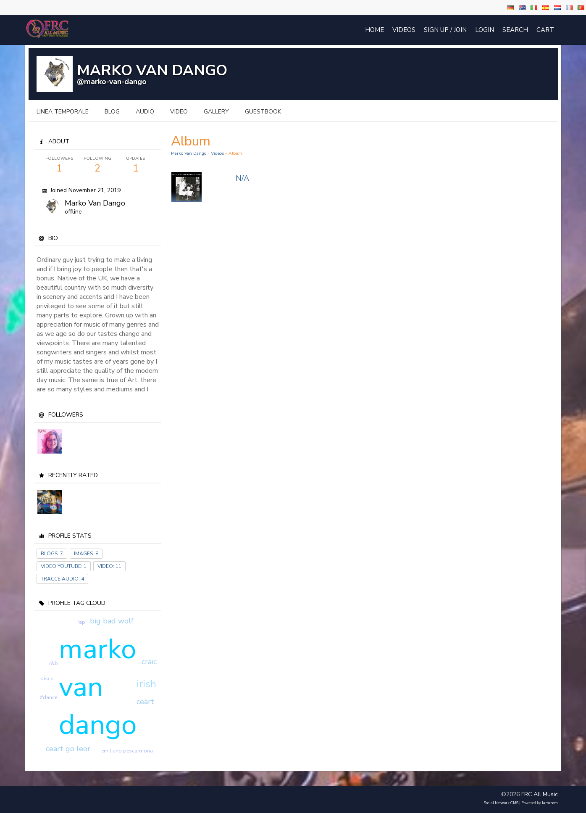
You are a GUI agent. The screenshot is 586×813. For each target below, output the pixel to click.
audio (145, 112)
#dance (48, 697)
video (179, 112)
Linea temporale (63, 112)
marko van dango (98, 687)
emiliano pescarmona (127, 750)
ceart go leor (68, 749)
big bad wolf (112, 621)
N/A (242, 178)
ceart (145, 702)
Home (374, 30)
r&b (53, 663)
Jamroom (550, 802)
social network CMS (501, 802)
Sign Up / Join (445, 30)
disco (47, 678)
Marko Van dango (95, 203)
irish (146, 684)
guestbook (263, 112)
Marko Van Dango (188, 153)
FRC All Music (539, 794)
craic (149, 662)
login (484, 30)
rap (81, 622)
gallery (216, 112)
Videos (403, 30)
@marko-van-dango (112, 82)
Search (515, 30)
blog (112, 112)
